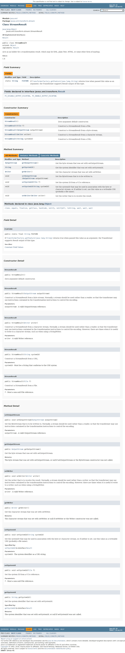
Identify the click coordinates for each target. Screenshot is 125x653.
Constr (25, 13)
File (19, 126)
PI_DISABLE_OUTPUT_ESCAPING (17, 96)
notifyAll (61, 208)
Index (56, 6)
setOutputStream (29, 176)
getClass (33, 208)
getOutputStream (29, 163)
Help (62, 6)
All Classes (51, 10)
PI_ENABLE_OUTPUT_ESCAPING (44, 96)
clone (7, 208)
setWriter (26, 196)
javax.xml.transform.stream (23, 21)
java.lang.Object (9, 29)
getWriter (26, 172)
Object (13, 45)
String (15, 81)
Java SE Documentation (56, 641)
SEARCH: (96, 10)
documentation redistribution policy (57, 648)
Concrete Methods (50, 156)
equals (14, 208)
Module (13, 6)
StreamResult (10, 121)
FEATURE (25, 81)
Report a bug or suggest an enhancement (16, 639)
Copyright (4, 647)
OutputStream (23, 130)
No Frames (37, 10)
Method (32, 13)
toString (71, 208)
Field (18, 13)
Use (34, 6)
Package (21, 6)
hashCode (43, 208)
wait (79, 208)
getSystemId (27, 167)
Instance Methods (28, 156)
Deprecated (48, 6)
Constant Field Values (14, 247)
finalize (23, 208)
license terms (87, 1)
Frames (29, 10)
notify (52, 208)
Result (5, 38)
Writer (20, 134)
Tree (40, 6)
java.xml (13, 18)
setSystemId (27, 182)
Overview (5, 6)
